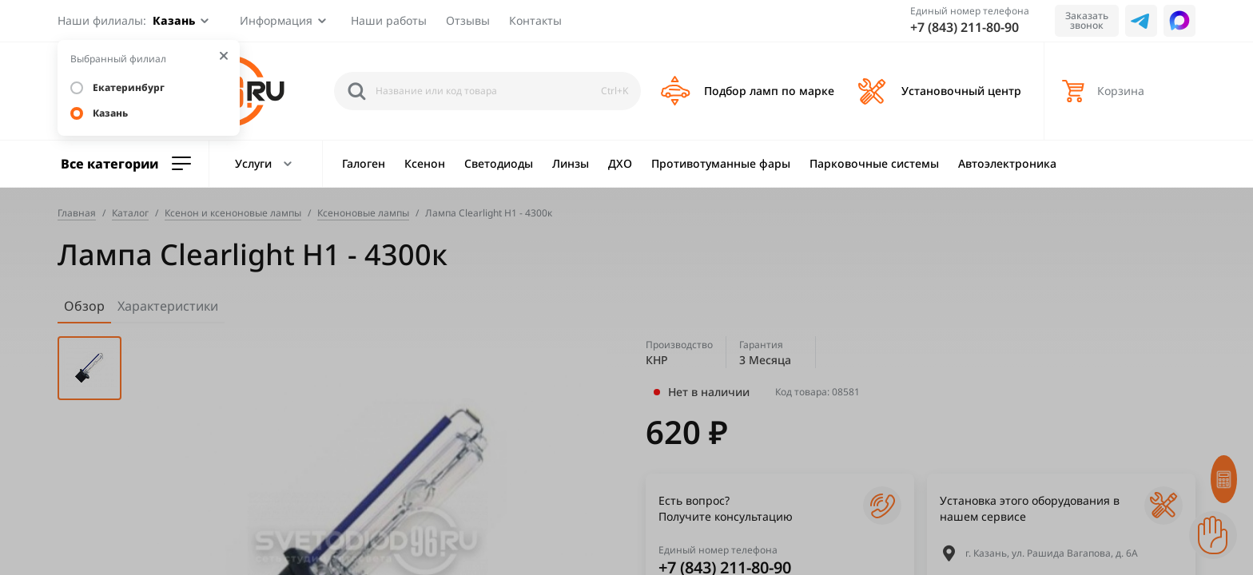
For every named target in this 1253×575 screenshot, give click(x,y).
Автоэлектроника (1007, 163)
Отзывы (468, 20)
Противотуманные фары (720, 163)
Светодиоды (498, 163)
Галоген (363, 163)
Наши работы (389, 20)
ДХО (620, 163)
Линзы (570, 163)
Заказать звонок (1086, 20)
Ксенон (424, 163)
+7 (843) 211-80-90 (964, 27)
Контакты (535, 20)
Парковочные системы (874, 163)
